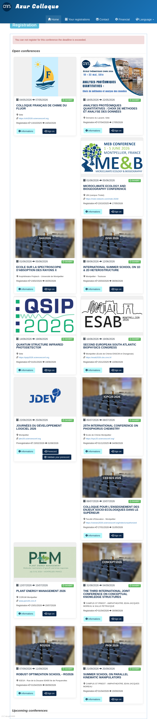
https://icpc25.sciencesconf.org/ (100, 438)
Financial (122, 19)
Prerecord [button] (50, 451)
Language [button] (145, 19)
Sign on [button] (49, 131)
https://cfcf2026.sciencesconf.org (34, 118)
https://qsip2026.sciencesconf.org (34, 357)
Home (53, 19)
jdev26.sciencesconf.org (30, 438)
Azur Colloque (30, 5)
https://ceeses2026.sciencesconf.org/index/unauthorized (111, 523)
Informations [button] (26, 131)
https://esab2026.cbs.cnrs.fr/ (98, 357)
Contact (102, 19)
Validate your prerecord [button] (56, 457)
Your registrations (77, 19)
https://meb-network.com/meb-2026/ (102, 199)
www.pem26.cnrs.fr (27, 601)
